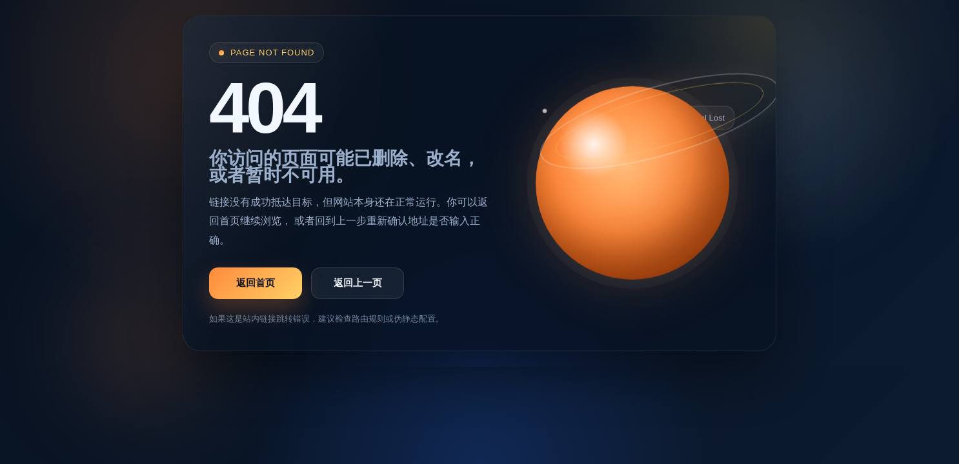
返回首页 (255, 282)
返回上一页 (358, 282)
